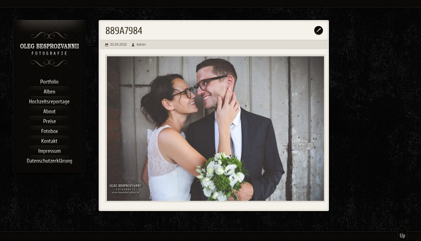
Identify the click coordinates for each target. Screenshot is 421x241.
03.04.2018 (118, 44)
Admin (141, 44)
